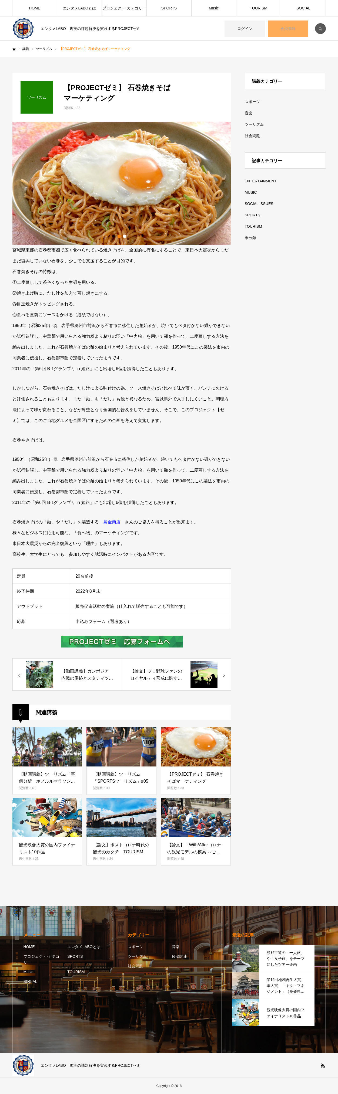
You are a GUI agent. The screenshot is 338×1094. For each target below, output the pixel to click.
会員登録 (288, 28)
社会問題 (252, 136)
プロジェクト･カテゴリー (124, 8)
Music (214, 8)
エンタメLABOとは (79, 8)
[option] (121, 183)
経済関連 (179, 956)
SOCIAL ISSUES (259, 204)
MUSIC (251, 192)
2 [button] (124, 236)
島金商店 (112, 522)
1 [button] (119, 236)
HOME (34, 8)
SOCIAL (303, 8)
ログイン (244, 28)
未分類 (250, 238)
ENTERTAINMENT (261, 181)
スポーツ (252, 102)
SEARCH (320, 28)
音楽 (248, 113)
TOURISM (258, 8)
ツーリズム (254, 124)
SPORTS (169, 8)
